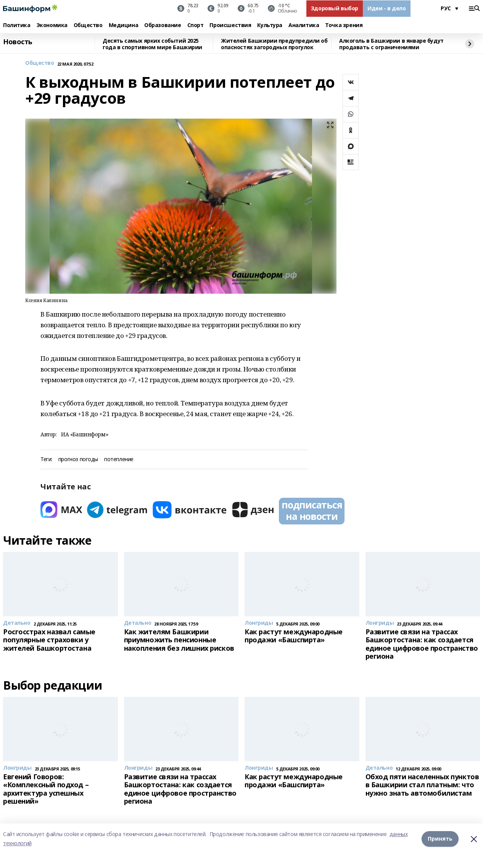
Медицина (123, 25)
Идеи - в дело (386, 8)
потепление (119, 459)
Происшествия (230, 25)
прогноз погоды (78, 459)
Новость (17, 42)
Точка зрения (343, 25)
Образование (162, 25)
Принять (440, 838)
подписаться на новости (312, 510)
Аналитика (303, 25)
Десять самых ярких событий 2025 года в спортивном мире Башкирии (152, 44)
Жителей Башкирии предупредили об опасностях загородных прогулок (274, 44)
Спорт (195, 25)
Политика (17, 25)
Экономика (52, 25)
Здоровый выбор (334, 8)
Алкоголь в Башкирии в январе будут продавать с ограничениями (391, 44)
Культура (269, 25)
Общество (88, 25)
